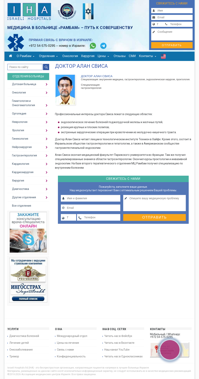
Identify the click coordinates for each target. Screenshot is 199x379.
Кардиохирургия (22, 172)
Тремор (14, 356)
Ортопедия (19, 113)
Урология (18, 130)
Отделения (48, 56)
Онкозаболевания (21, 349)
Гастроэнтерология (24, 155)
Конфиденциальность (71, 356)
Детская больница (24, 84)
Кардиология (20, 163)
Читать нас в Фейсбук (118, 336)
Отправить (172, 45)
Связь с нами (65, 349)
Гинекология (20, 138)
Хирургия (87, 56)
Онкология (70, 56)
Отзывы (120, 56)
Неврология (19, 121)
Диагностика (20, 188)
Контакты (147, 56)
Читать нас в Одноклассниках (123, 356)
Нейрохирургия (22, 147)
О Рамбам (25, 56)
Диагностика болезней (24, 336)
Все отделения (21, 205)
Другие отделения (24, 197)
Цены (103, 56)
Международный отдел (72, 336)
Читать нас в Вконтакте (119, 342)
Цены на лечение (68, 342)
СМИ (132, 56)
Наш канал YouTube (117, 349)
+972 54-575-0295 (42, 45)
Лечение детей (19, 342)
